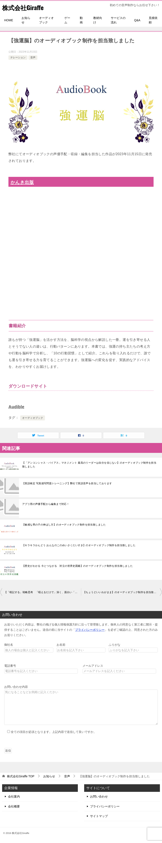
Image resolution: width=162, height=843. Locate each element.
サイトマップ (99, 816)
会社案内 (14, 796)
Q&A (137, 20)
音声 (32, 57)
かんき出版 (22, 182)
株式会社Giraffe (23, 7)
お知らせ (26, 20)
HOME (8, 20)
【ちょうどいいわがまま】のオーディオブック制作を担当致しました (122, 592)
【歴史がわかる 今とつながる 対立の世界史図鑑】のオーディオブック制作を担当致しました (77, 565)
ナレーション (18, 57)
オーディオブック (46, 20)
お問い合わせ (99, 796)
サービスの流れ (118, 20)
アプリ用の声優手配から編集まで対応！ (45, 504)
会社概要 (14, 806)
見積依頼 (153, 20)
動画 (81, 20)
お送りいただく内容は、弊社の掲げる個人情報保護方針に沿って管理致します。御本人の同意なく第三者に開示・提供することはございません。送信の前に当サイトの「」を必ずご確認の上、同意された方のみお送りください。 (81, 630)
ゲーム (67, 20)
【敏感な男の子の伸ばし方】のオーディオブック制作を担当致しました (64, 524)
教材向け (97, 20)
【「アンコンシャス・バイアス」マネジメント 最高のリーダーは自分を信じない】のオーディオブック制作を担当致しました (89, 464)
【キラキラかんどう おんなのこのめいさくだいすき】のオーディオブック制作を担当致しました (78, 545)
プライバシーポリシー (90, 629)
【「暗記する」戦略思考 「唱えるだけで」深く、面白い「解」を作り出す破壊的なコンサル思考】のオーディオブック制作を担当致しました (42, 592)
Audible (16, 406)
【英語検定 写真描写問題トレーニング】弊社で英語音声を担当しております (67, 483)
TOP (20, 776)
